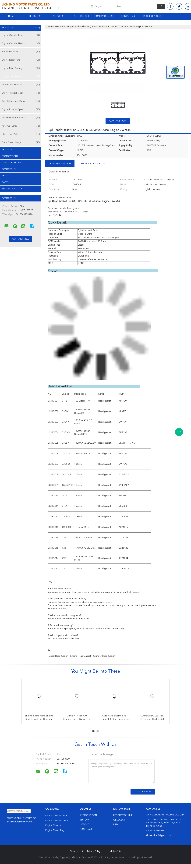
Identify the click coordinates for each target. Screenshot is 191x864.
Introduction (88, 815)
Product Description (93, 164)
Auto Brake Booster (21, 84)
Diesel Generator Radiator (21, 101)
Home (11, 16)
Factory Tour (81, 16)
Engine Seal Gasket (21, 76)
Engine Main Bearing (21, 68)
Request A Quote (153, 16)
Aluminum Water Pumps (21, 117)
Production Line (123, 815)
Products (35, 16)
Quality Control (104, 16)
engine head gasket (80, 656)
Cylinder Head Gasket (104, 656)
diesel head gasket (58, 656)
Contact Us (128, 16)
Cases (5, 182)
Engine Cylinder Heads (21, 43)
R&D (115, 824)
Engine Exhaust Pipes (21, 109)
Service (84, 824)
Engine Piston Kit (21, 51)
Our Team (86, 829)
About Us (58, 16)
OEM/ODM (119, 820)
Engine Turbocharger (21, 93)
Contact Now (117, 121)
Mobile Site (115, 851)
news (5, 176)
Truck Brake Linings (21, 142)
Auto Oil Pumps (21, 126)
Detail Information (60, 164)
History (84, 820)
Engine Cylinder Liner (21, 35)
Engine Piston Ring (21, 60)
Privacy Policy (93, 851)
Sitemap (74, 851)
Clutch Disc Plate (21, 134)
